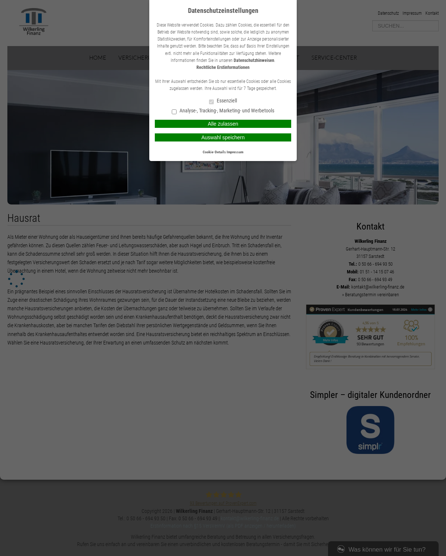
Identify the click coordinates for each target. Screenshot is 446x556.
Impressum (235, 152)
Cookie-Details (214, 152)
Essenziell (223, 101)
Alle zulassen (223, 124)
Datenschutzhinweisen (254, 60)
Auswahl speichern (223, 137)
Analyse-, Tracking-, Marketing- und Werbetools (223, 111)
